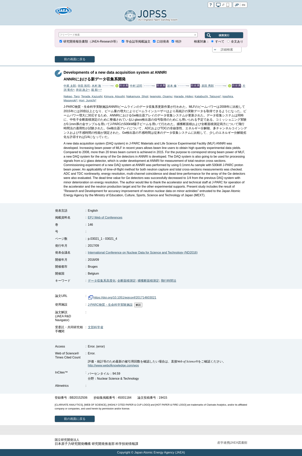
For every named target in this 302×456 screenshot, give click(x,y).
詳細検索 (227, 49)
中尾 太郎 (70, 85)
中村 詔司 (136, 85)
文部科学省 (95, 327)
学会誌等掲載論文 (138, 41)
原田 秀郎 (207, 85)
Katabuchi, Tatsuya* (208, 96)
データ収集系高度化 (102, 280)
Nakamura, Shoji (137, 96)
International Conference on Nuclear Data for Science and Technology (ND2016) (143, 252)
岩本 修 (172, 85)
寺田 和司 (84, 85)
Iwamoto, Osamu (161, 96)
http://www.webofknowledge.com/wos (113, 365)
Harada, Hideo (183, 96)
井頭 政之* (82, 89)
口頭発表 (163, 41)
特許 (178, 41)
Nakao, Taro (72, 96)
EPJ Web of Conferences (105, 217)
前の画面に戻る (75, 59)
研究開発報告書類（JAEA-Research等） (91, 41)
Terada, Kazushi (91, 96)
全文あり (237, 41)
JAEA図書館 (238, 442)
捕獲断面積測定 (148, 280)
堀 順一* (96, 89)
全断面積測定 (126, 280)
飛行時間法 (168, 280)
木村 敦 (96, 85)
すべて (219, 41)
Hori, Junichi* (87, 100)
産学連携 (223, 442)
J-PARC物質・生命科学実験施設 (110, 304)
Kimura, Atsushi (114, 96)
